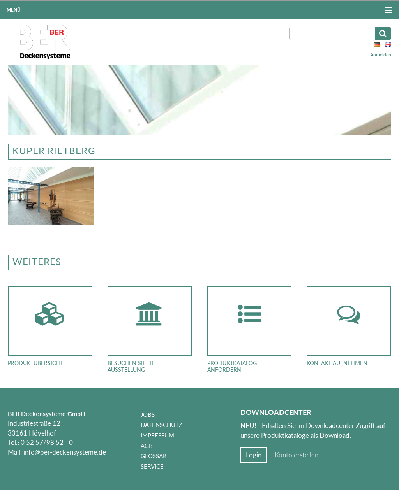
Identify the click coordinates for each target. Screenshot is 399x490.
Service (152, 466)
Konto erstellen (296, 455)
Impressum (157, 435)
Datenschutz (161, 424)
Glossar (153, 455)
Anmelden (380, 55)
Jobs (148, 414)
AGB (147, 445)
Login (253, 455)
